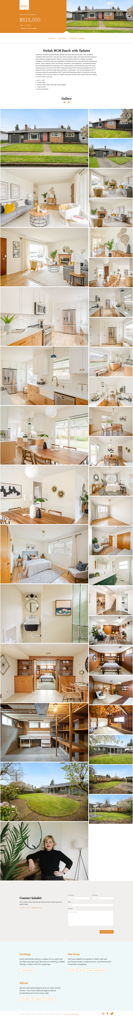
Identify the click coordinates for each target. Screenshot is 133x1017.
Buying (72, 970)
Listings (25, 954)
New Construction (97, 970)
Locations (49, 999)
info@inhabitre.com (36, 908)
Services (74, 954)
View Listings (26, 970)
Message (70, 908)
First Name (71, 895)
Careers (38, 999)
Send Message (106, 932)
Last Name (95, 895)
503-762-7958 (24, 908)
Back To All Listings (29, 28)
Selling (82, 970)
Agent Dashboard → (72, 1014)
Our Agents (25, 999)
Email (69, 902)
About (24, 983)
